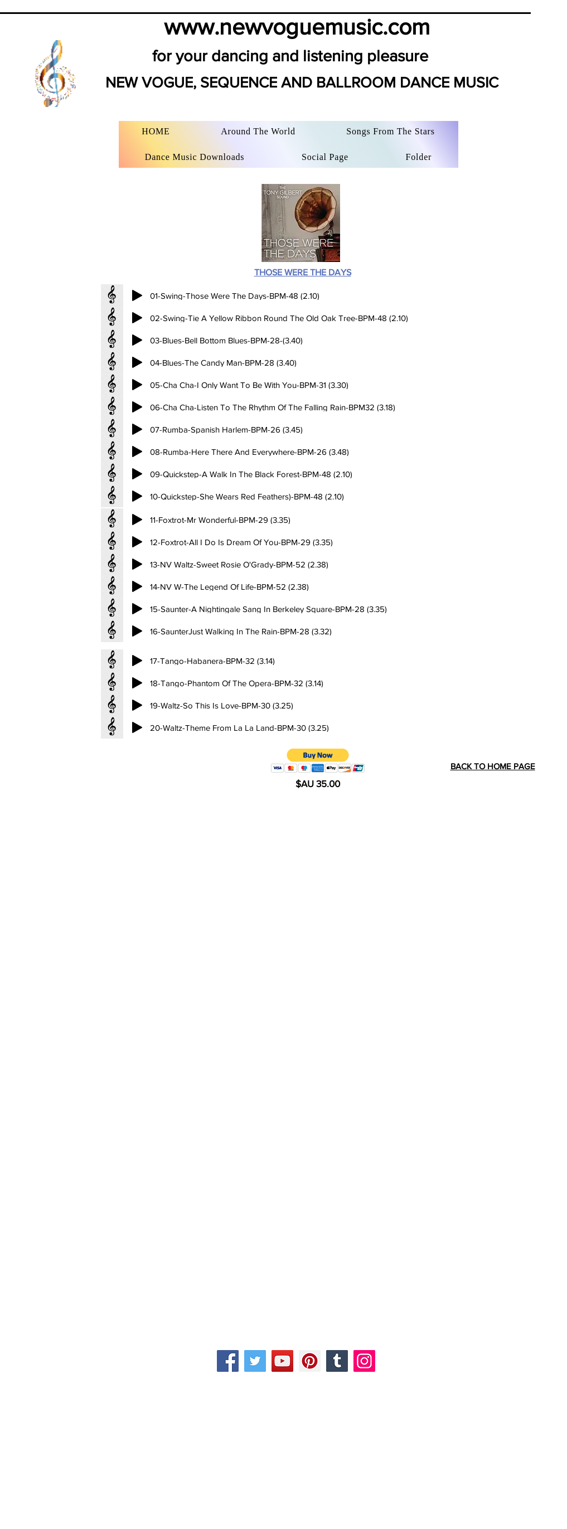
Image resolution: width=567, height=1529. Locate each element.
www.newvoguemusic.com (297, 26)
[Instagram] (364, 1361)
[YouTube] (282, 1361)
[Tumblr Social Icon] (337, 1361)
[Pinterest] (310, 1361)
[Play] (137, 295)
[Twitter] (255, 1361)
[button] (318, 760)
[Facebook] (228, 1361)
